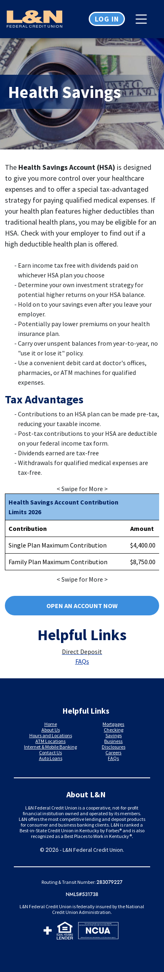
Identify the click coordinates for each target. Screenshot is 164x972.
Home (50, 724)
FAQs (82, 661)
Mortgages (113, 724)
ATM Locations (50, 741)
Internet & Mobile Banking (50, 747)
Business (113, 741)
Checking (113, 730)
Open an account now (82, 606)
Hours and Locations (50, 735)
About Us (51, 730)
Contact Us (50, 752)
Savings (113, 735)
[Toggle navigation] (143, 19)
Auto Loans (50, 758)
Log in (107, 19)
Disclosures (113, 747)
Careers (113, 752)
